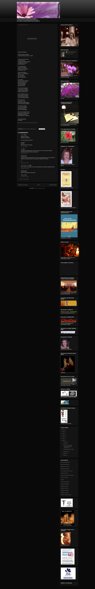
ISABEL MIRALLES (71, 52)
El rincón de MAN (64, 477)
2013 (63, 433)
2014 (63, 431)
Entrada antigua (53, 184)
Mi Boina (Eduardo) (65, 483)
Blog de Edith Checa (65, 464)
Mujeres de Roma (64, 488)
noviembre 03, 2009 (24, 168)
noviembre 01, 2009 (24, 162)
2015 (63, 429)
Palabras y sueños (64, 492)
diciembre (65, 442)
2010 (63, 438)
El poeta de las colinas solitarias (67, 475)
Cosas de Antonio (64, 473)
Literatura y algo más (65, 481)
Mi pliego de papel (64, 486)
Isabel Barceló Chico (25, 165)
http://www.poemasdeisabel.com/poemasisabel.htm (27, 122)
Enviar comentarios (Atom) (40, 188)
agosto (64, 453)
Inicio (38, 184)
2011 (63, 436)
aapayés (22, 134)
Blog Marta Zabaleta (65, 468)
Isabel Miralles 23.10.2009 (68, 449)
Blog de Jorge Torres (65, 466)
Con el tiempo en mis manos (67, 470)
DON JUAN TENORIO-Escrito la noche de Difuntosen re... (68, 446)
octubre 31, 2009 (24, 153)
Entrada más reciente (23, 184)
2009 (63, 440)
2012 (63, 435)
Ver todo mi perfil (69, 53)
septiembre (65, 451)
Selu (22, 149)
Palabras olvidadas (65, 490)
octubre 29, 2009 (24, 146)
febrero (64, 455)
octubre (65, 443)
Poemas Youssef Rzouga (66, 494)
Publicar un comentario (24, 179)
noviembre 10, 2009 (24, 176)
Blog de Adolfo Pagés (65, 462)
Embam (62, 479)
